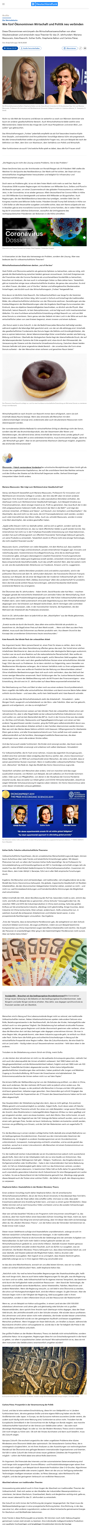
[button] (3, 4)
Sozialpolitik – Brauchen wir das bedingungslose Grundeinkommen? (35, 996)
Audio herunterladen (31, 48)
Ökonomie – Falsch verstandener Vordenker (21, 467)
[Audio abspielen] (10, 48)
